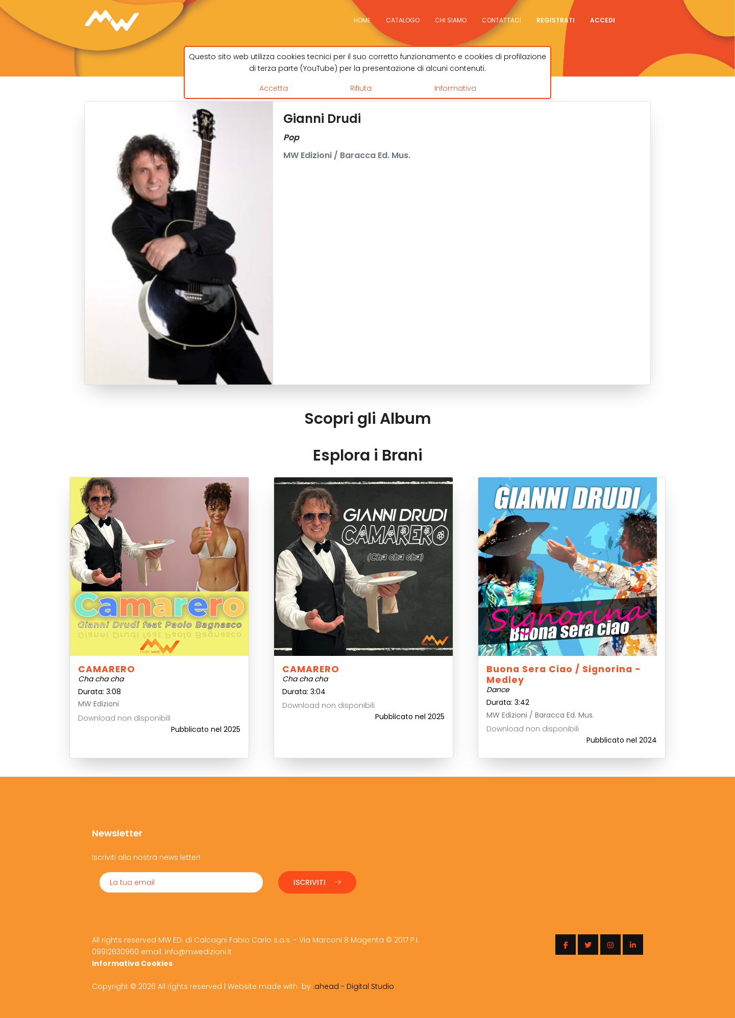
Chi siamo (451, 20)
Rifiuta (361, 88)
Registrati (555, 20)
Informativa (455, 88)
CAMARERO (106, 669)
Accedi (602, 20)
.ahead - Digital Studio (353, 986)
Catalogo (403, 20)
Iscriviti (317, 882)
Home (362, 20)
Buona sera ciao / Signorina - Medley (563, 674)
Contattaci (501, 20)
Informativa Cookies (132, 963)
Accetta (273, 88)
